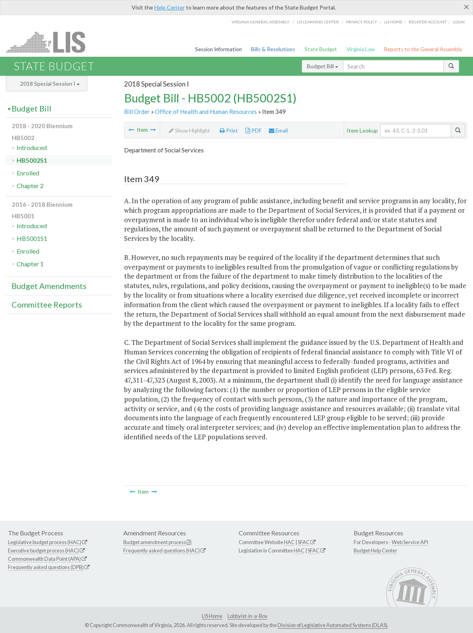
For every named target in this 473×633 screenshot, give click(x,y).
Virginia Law (361, 49)
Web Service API (410, 542)
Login (459, 21)
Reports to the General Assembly (423, 49)
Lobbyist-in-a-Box (247, 616)
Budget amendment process (154, 542)
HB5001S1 (32, 238)
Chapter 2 (30, 185)
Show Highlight (189, 130)
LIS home (393, 21)
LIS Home (212, 616)
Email (278, 130)
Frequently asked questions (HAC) (161, 550)
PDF (253, 130)
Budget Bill (322, 66)
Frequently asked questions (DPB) (46, 567)
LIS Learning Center (318, 21)
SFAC (304, 542)
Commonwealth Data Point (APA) (44, 559)
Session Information (218, 49)
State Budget (320, 49)
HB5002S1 (32, 160)
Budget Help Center (375, 550)
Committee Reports (46, 304)
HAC (289, 542)
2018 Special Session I (50, 83)
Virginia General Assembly (260, 21)
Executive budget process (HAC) (43, 550)
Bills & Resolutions (273, 49)
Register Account (427, 21)
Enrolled (28, 173)
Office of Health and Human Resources (206, 111)
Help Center (169, 7)
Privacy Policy (361, 21)
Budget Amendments (48, 286)
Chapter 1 (30, 263)
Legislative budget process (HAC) (44, 542)
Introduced (32, 147)
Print (229, 130)
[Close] (466, 7)
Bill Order (137, 111)
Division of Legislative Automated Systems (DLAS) (332, 625)
